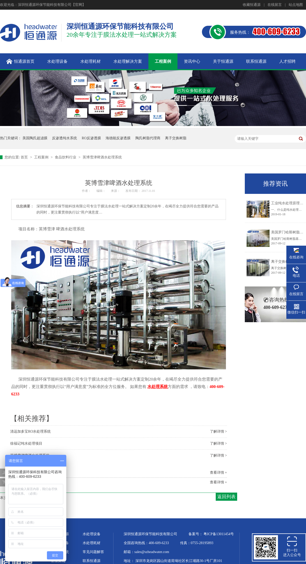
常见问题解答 (93, 552)
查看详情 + (218, 472)
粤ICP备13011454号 (218, 534)
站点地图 (296, 5)
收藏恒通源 (252, 5)
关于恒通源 (60, 534)
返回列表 (226, 496)
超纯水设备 (60, 543)
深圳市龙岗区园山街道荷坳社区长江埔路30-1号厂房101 (178, 561)
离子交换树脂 (175, 138)
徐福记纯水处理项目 (26, 443)
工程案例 (41, 157)
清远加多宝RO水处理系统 (30, 431)
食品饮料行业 (66, 157)
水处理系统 (60, 552)
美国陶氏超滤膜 (34, 138)
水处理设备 (91, 534)
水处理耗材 (91, 543)
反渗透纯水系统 (64, 138)
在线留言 (274, 5)
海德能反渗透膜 (118, 138)
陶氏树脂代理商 (147, 138)
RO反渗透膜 (91, 138)
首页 (25, 157)
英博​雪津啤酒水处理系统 (102, 157)
